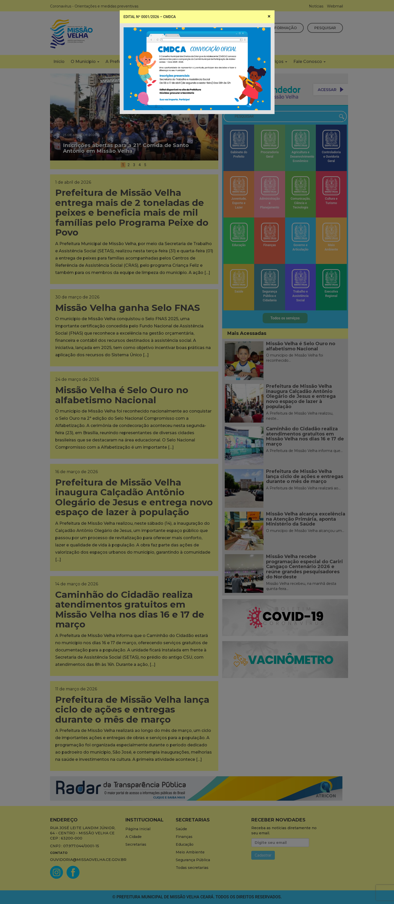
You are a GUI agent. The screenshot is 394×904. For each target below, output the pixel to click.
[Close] (269, 16)
